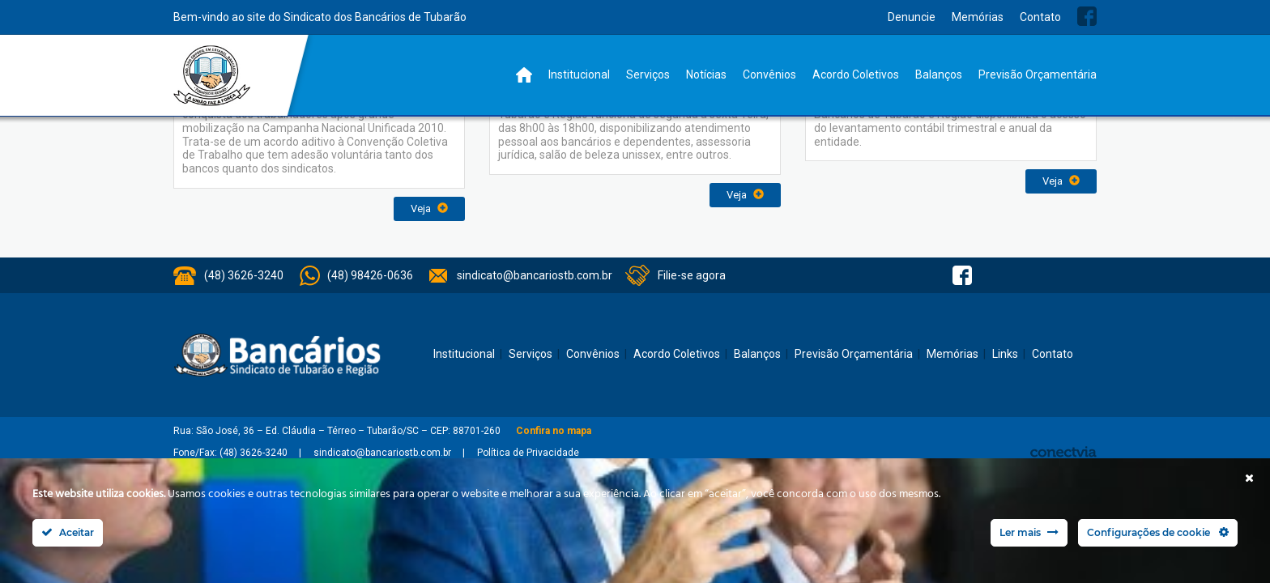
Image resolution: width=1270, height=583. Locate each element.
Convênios (769, 74)
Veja (429, 208)
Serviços (648, 74)
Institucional (579, 74)
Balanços (938, 74)
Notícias (706, 74)
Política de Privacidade (528, 452)
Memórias (978, 17)
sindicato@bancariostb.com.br (534, 275)
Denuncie (911, 17)
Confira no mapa (553, 430)
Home (524, 75)
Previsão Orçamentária (1037, 74)
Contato (1040, 17)
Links (1005, 353)
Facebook (1087, 16)
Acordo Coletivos (855, 74)
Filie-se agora (692, 275)
